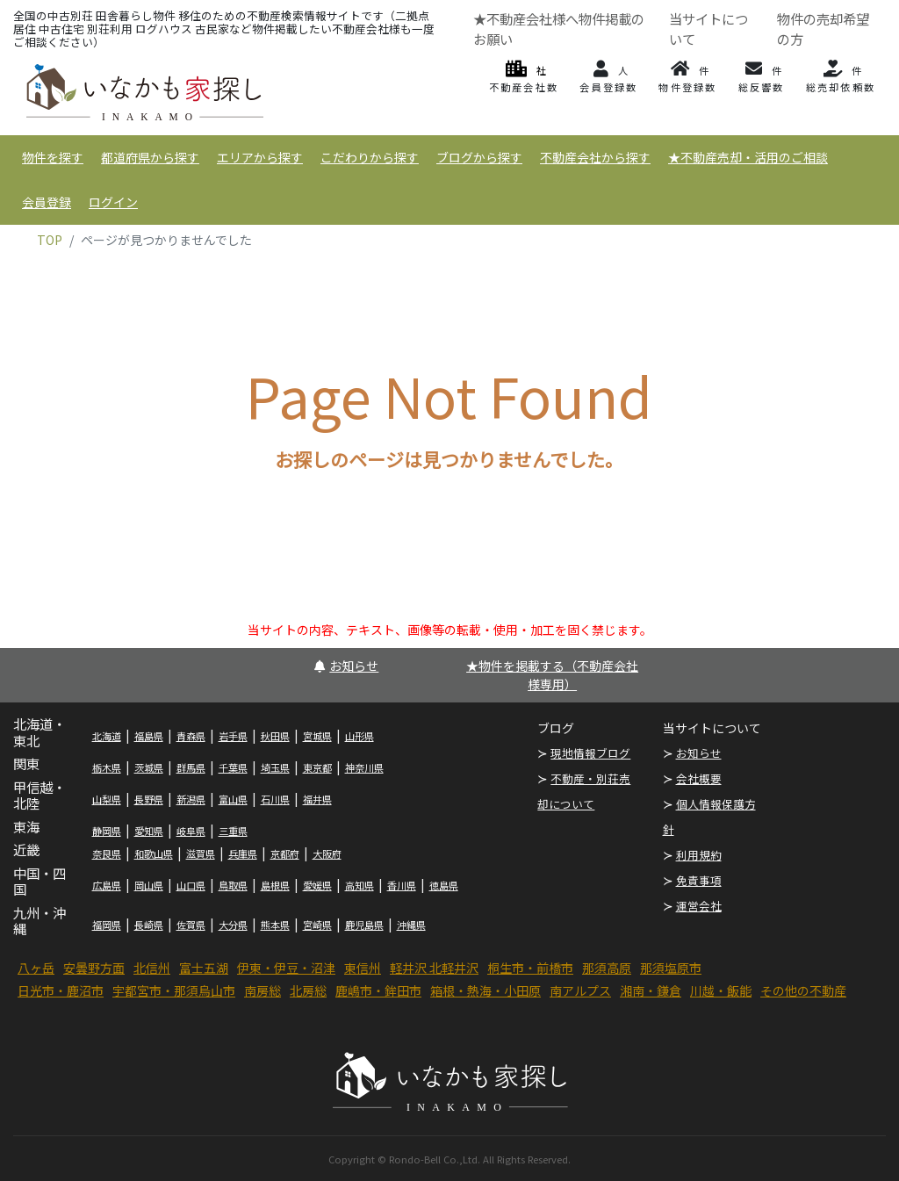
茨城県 (148, 767)
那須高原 (606, 967)
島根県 (275, 885)
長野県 (148, 799)
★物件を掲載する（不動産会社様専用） (552, 675)
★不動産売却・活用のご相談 (748, 157)
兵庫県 (242, 853)
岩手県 (233, 736)
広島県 (106, 885)
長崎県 (148, 925)
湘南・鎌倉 (650, 990)
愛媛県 (317, 885)
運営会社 (699, 905)
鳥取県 (233, 885)
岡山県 (148, 885)
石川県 (275, 799)
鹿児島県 (364, 925)
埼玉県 (275, 767)
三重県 (233, 831)
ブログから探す (479, 157)
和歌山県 (153, 853)
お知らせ (346, 665)
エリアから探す (260, 157)
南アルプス (580, 990)
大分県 (233, 925)
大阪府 (327, 853)
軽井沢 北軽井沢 (434, 967)
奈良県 (106, 853)
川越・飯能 (721, 990)
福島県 (148, 736)
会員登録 (46, 202)
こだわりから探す (369, 157)
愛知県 (148, 831)
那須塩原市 (670, 967)
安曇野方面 (94, 967)
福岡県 (106, 925)
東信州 (362, 967)
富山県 (233, 799)
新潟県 (190, 799)
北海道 (106, 736)
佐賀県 (190, 925)
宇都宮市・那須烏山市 (173, 990)
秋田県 (275, 736)
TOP (49, 239)
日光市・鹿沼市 (61, 990)
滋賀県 (200, 853)
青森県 (190, 736)
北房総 (308, 990)
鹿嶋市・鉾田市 (378, 990)
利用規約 (699, 854)
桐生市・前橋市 (530, 967)
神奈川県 (364, 767)
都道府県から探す (150, 157)
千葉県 (233, 767)
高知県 (359, 885)
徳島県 (443, 885)
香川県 (401, 885)
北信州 (151, 967)
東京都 (317, 767)
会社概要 (699, 778)
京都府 (284, 853)
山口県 (190, 885)
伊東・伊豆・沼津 (286, 967)
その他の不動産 (803, 990)
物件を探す (52, 157)
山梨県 (106, 799)
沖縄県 (411, 925)
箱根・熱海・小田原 (485, 990)
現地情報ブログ (590, 753)
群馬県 (190, 767)
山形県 (359, 736)
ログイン (113, 202)
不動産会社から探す (595, 157)
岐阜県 (190, 831)
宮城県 (317, 736)
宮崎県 (317, 925)
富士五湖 (203, 967)
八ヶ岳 (36, 967)
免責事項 (699, 880)
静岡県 (106, 831)
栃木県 (106, 767)
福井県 (317, 799)
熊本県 (275, 925)
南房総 (262, 990)
